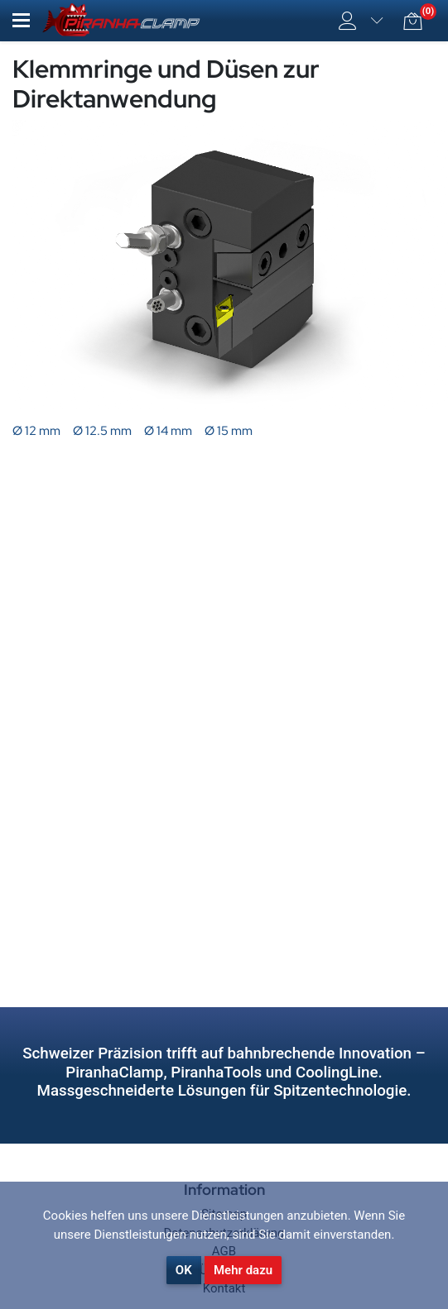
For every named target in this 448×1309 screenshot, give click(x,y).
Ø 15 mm (229, 431)
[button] (21, 20)
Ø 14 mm (168, 431)
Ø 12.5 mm (102, 431)
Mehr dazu (243, 1270)
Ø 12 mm (36, 431)
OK (184, 1270)
